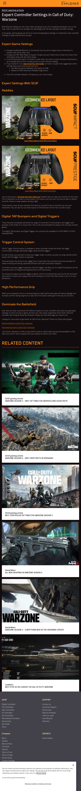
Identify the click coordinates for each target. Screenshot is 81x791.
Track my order (48, 716)
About (4, 738)
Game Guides (47, 738)
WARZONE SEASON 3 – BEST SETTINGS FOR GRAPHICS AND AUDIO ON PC (36, 401)
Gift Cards (6, 724)
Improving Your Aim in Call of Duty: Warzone (18, 327)
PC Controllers (7, 713)
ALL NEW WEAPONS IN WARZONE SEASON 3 (23, 572)
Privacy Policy (7, 758)
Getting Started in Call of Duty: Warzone (17, 323)
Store (4, 727)
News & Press (7, 744)
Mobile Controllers (8, 704)
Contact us (46, 704)
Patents (5, 749)
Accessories (6, 721)
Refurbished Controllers (11, 718)
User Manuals (47, 718)
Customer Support (49, 707)
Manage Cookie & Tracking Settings (38, 784)
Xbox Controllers (8, 710)
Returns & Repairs (49, 713)
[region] (38, 776)
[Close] (73, 765)
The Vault (5, 747)
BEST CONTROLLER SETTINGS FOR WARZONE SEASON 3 (29, 515)
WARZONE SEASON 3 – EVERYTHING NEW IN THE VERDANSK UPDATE (34, 630)
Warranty (45, 721)
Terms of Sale (7, 755)
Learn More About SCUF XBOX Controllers (40, 191)
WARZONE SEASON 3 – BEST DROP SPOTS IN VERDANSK (29, 458)
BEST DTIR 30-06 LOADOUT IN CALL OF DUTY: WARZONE (29, 687)
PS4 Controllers (8, 716)
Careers (5, 741)
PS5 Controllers (8, 707)
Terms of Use (7, 752)
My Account (46, 710)
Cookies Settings (8, 761)
